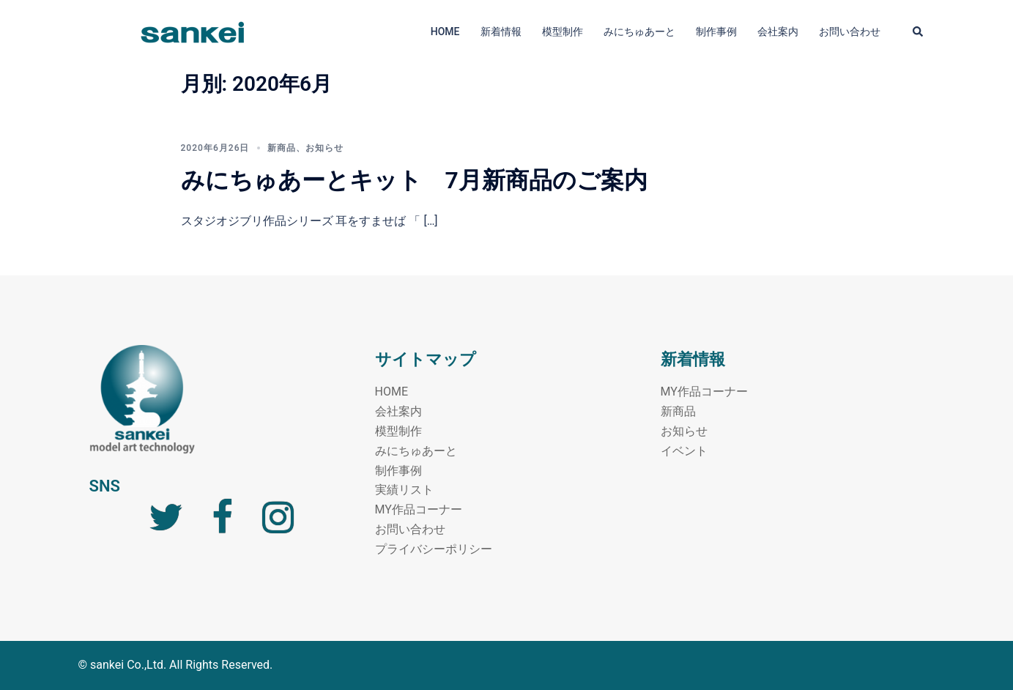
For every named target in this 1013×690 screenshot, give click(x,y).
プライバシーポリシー (433, 549)
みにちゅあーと (639, 31)
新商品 (281, 148)
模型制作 (562, 31)
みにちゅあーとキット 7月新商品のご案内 (414, 180)
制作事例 (716, 31)
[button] (918, 32)
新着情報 (501, 31)
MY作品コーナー (418, 509)
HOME (445, 31)
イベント (684, 451)
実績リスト (404, 490)
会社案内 (777, 31)
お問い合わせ (849, 31)
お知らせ (324, 148)
